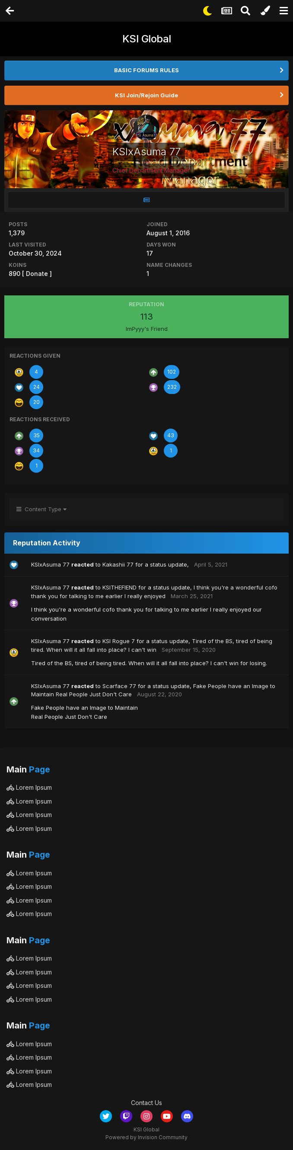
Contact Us (146, 1102)
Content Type (41, 509)
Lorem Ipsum (29, 787)
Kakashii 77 (118, 564)
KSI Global (146, 38)
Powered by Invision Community (146, 1137)
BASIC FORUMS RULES (146, 70)
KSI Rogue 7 (118, 640)
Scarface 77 (119, 685)
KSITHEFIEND (119, 587)
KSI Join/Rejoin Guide (146, 95)
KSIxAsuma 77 (50, 564)
